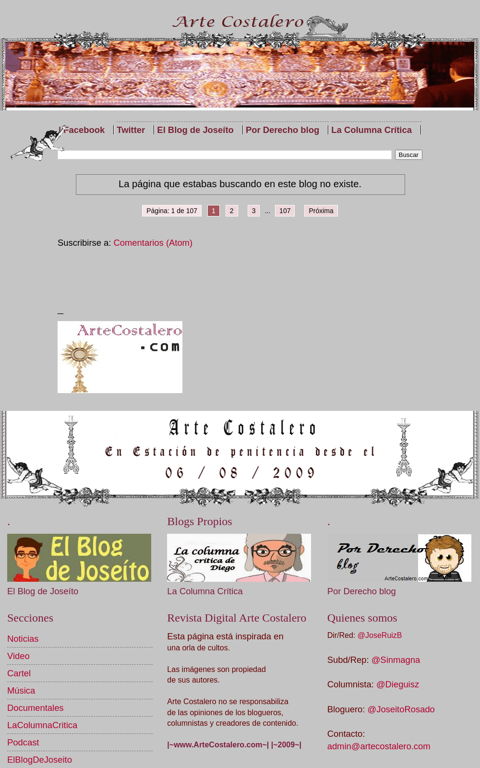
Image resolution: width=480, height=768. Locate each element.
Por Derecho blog (282, 130)
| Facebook (82, 130)
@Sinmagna (396, 660)
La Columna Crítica (371, 130)
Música (21, 690)
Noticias (22, 639)
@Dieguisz (397, 684)
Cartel (19, 673)
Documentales (35, 708)
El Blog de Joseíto (195, 130)
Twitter (131, 130)
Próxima (321, 211)
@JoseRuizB (380, 635)
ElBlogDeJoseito (39, 760)
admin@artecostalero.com (379, 746)
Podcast (23, 742)
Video (18, 656)
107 (284, 211)
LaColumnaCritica (42, 725)
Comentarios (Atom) (153, 243)
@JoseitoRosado (401, 709)
